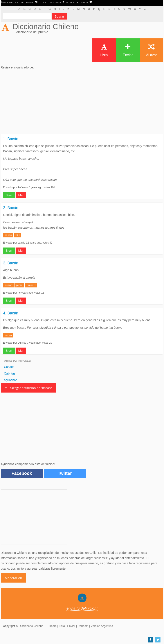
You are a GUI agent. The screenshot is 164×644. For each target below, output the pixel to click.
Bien (9, 195)
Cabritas (9, 373)
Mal (20, 195)
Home (53, 626)
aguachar (10, 380)
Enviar (128, 50)
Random (83, 626)
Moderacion (13, 578)
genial (19, 285)
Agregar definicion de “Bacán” (28, 388)
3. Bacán (10, 263)
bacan (8, 335)
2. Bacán (10, 208)
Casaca (9, 367)
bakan (8, 235)
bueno (8, 285)
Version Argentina (102, 626)
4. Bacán (10, 313)
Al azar (151, 50)
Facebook (21, 473)
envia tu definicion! (82, 608)
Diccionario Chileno (46, 26)
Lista (104, 50)
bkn (17, 235)
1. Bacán (10, 139)
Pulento (31, 285)
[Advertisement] (82, 103)
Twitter (65, 473)
